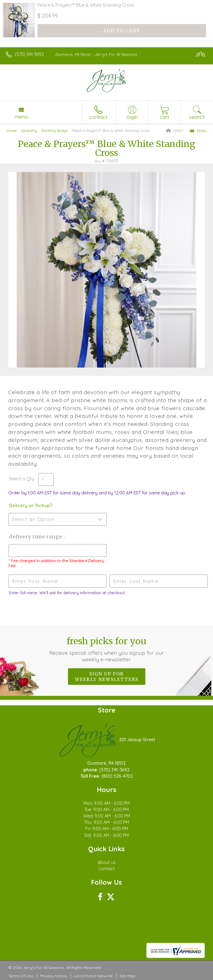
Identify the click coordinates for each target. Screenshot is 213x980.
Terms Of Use (20, 975)
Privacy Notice (53, 975)
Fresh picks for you (106, 649)
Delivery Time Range (36, 536)
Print (175, 130)
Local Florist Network (93, 975)
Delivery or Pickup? (30, 505)
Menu (21, 116)
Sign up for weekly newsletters (106, 676)
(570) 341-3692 (29, 54)
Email (198, 130)
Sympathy (29, 130)
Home (12, 130)
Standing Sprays (54, 130)
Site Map (127, 975)
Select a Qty (21, 478)
